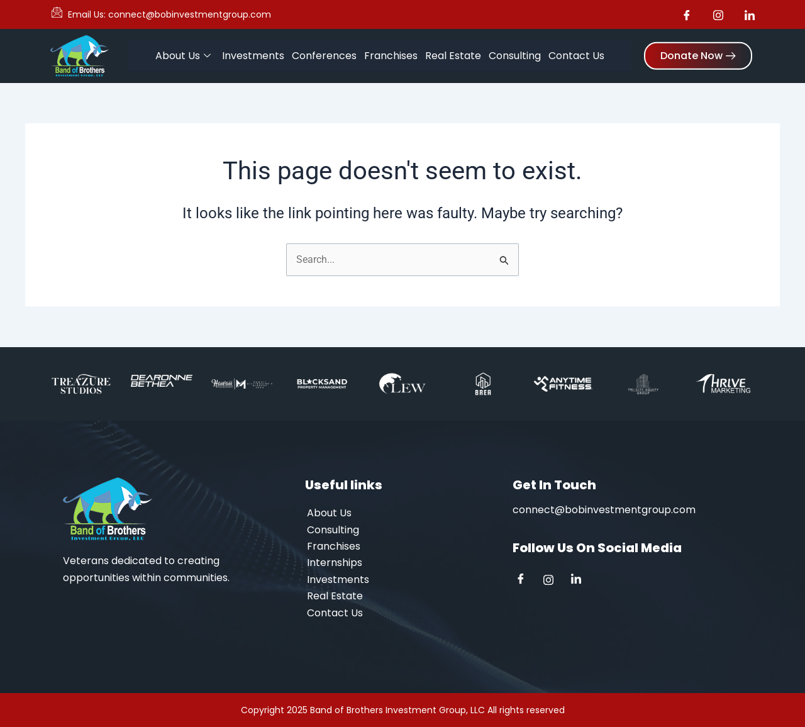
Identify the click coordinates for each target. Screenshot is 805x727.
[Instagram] (552, 580)
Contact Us (576, 54)
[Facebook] (525, 580)
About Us (183, 55)
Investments (253, 54)
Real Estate (453, 54)
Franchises (391, 54)
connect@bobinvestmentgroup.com (604, 509)
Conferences (324, 54)
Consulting (515, 54)
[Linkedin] (580, 580)
